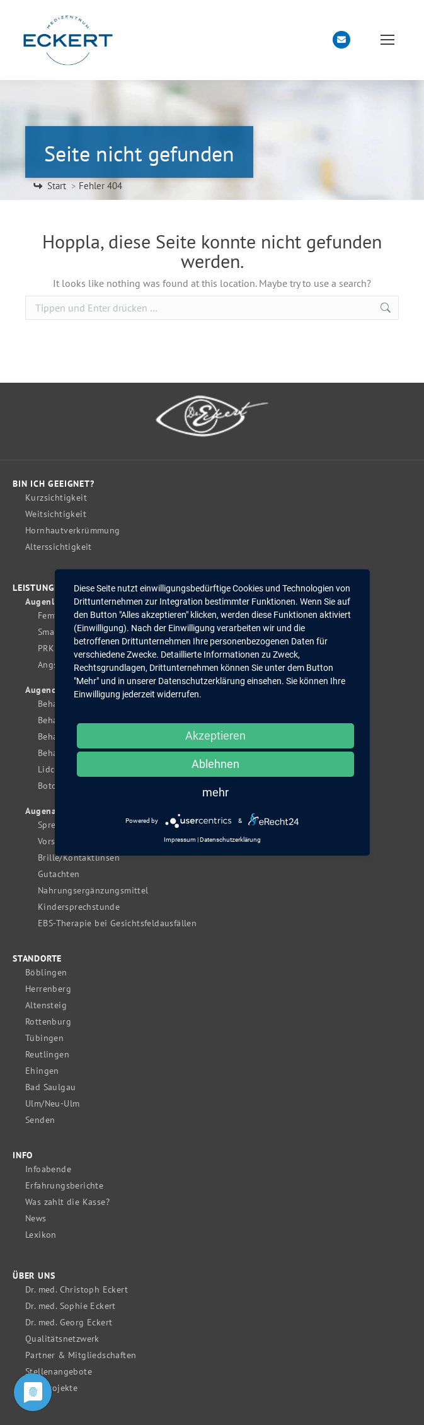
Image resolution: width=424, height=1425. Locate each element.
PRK (46, 648)
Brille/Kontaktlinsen (79, 858)
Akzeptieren (215, 735)
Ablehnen (215, 764)
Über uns (34, 1276)
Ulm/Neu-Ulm (52, 1103)
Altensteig (46, 1005)
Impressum (180, 839)
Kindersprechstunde (79, 907)
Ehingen (42, 1071)
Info (23, 1155)
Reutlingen (47, 1054)
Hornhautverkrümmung (72, 530)
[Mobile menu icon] (387, 40)
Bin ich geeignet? (54, 484)
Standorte (37, 958)
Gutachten (59, 874)
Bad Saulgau (50, 1087)
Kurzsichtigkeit (56, 498)
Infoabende (48, 1169)
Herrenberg (48, 989)
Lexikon (41, 1235)
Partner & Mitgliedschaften (80, 1355)
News (36, 1218)
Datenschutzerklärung (230, 839)
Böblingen (46, 972)
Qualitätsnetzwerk (62, 1339)
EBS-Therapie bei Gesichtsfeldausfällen (117, 923)
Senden (40, 1120)
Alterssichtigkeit (58, 547)
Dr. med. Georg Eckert (68, 1322)
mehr (215, 792)
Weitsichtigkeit (55, 514)
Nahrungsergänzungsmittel (93, 890)
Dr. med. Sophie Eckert (70, 1306)
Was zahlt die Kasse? (67, 1202)
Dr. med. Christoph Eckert (76, 1289)
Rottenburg (48, 1022)
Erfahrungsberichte (64, 1185)
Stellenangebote (58, 1371)
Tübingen (44, 1038)
